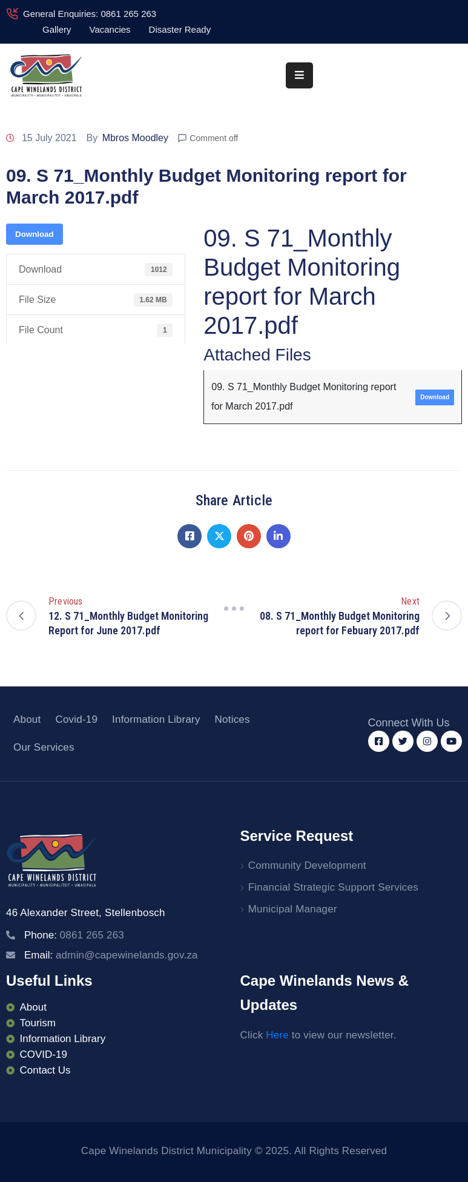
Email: (111, 955)
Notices (232, 719)
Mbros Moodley (135, 138)
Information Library (156, 719)
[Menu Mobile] (299, 75)
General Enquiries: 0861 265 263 (89, 13)
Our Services (43, 747)
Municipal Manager (292, 909)
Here (277, 1035)
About (27, 719)
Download (34, 234)
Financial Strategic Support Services (333, 887)
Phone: (74, 935)
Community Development (307, 865)
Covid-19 (76, 719)
